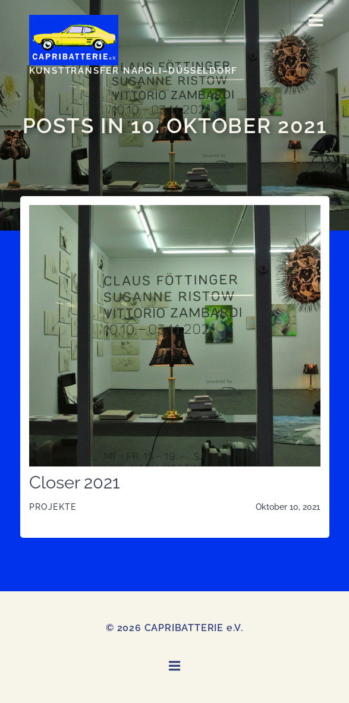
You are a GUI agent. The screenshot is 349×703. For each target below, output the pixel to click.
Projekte (53, 507)
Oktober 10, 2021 (288, 507)
